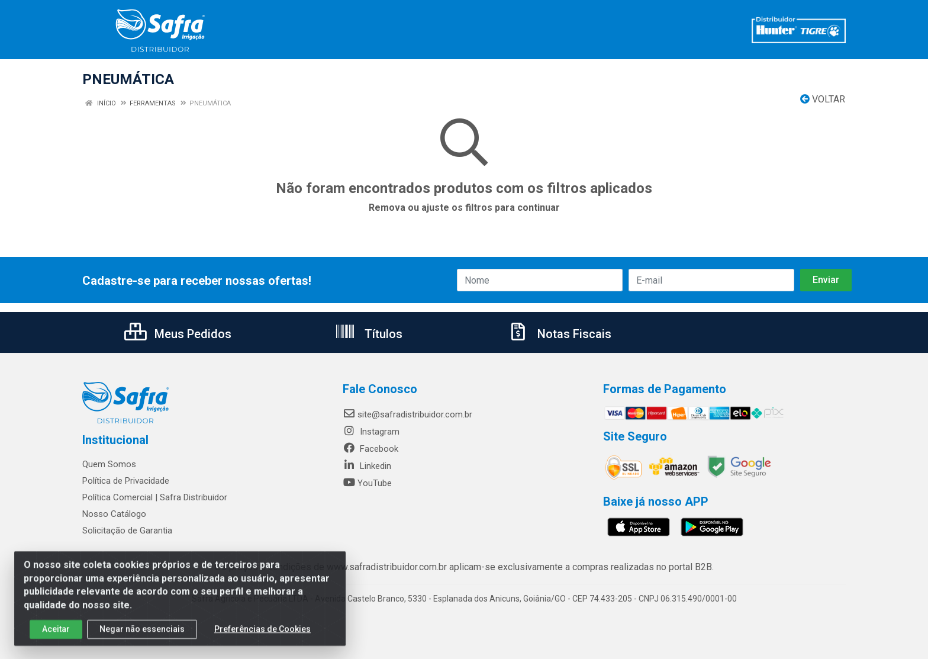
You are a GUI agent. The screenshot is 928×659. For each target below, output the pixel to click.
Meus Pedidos (177, 334)
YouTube (367, 483)
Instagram (371, 431)
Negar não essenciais (142, 639)
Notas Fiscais (559, 334)
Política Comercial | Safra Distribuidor (154, 497)
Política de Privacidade (125, 480)
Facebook (370, 448)
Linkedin (367, 466)
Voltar (822, 99)
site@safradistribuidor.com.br (407, 414)
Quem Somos (109, 464)
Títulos (368, 334)
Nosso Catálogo (114, 514)
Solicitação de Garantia (127, 530)
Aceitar (56, 639)
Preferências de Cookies (262, 639)
